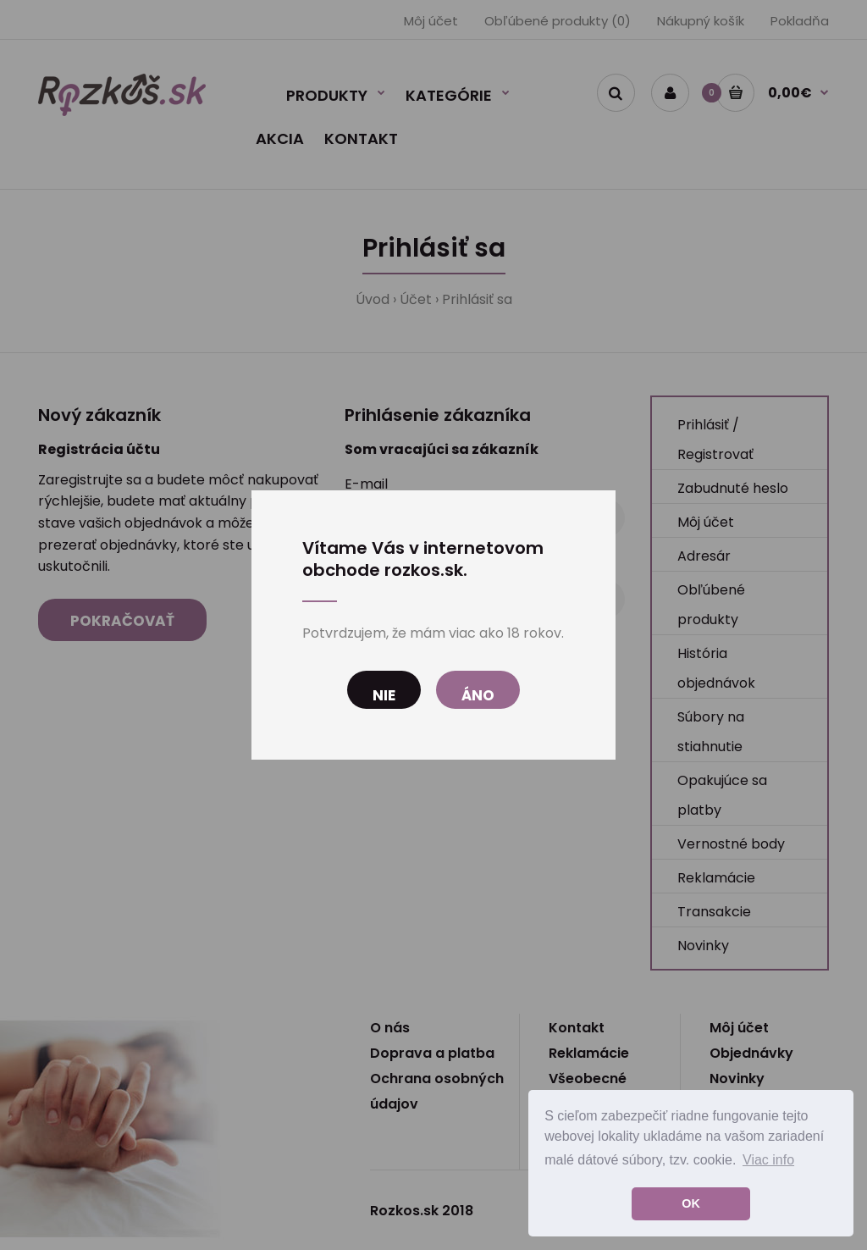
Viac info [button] (768, 1160)
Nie (384, 695)
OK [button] (691, 1203)
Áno (477, 695)
